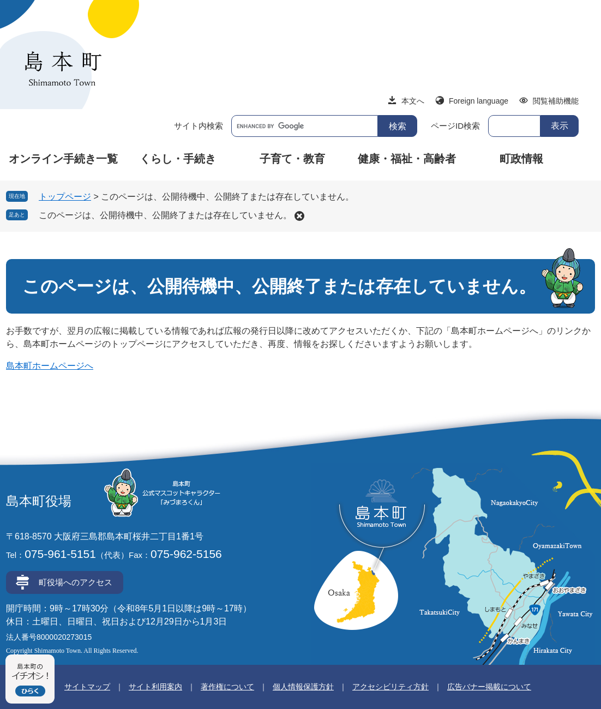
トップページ (65, 196)
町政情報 (521, 159)
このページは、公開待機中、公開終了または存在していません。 (165, 215)
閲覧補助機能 (556, 101)
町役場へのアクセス (75, 582)
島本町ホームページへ (49, 365)
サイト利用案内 (155, 686)
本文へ (412, 101)
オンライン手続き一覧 (63, 159)
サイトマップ (87, 686)
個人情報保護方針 (303, 686)
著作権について (227, 686)
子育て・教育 (292, 159)
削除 (299, 216)
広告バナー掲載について (489, 686)
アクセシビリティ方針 (390, 686)
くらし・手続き (178, 159)
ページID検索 (455, 125)
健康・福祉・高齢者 (407, 159)
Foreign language (478, 101)
